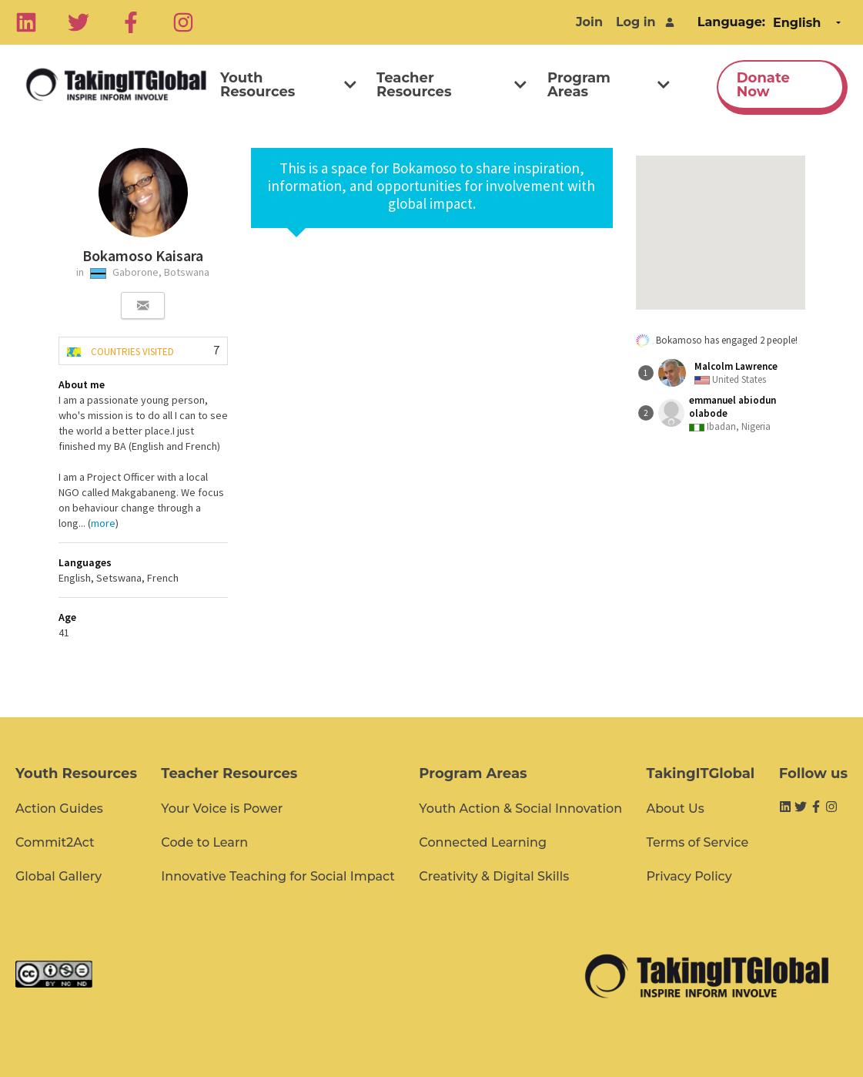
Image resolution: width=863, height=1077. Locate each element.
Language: (731, 22)
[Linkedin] (26, 22)
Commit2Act (55, 842)
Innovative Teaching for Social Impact (278, 876)
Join (589, 22)
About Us (675, 808)
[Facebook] (131, 22)
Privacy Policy (688, 876)
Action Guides (59, 808)
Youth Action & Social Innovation (520, 808)
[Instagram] (183, 22)
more (103, 523)
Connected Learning (483, 842)
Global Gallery (58, 876)
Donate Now (763, 84)
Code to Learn (204, 842)
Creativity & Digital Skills (494, 876)
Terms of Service (697, 842)
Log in (636, 22)
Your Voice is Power (222, 808)
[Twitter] (78, 22)
